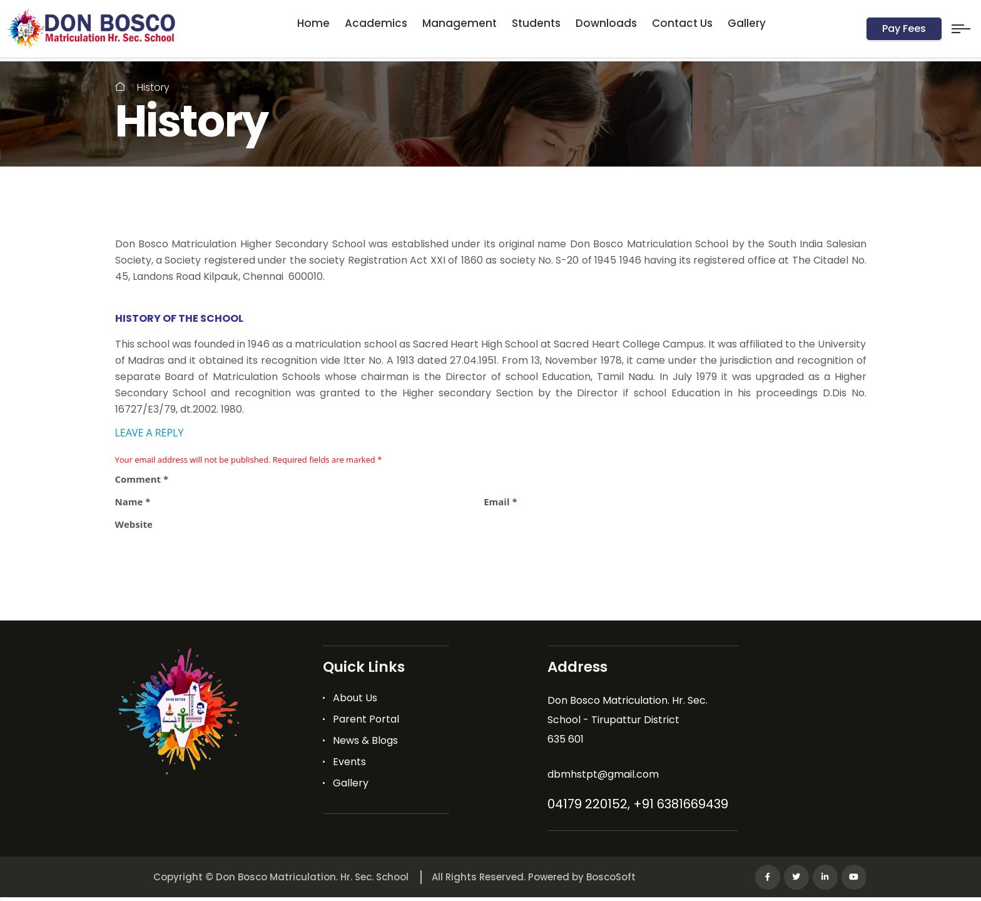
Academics (376, 23)
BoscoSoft (611, 876)
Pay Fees (904, 28)
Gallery (747, 23)
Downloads (606, 23)
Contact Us (682, 23)
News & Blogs (365, 740)
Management (459, 23)
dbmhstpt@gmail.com (603, 774)
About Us (355, 698)
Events (349, 761)
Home (313, 23)
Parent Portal (366, 719)
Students (536, 23)
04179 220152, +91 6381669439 (637, 804)
